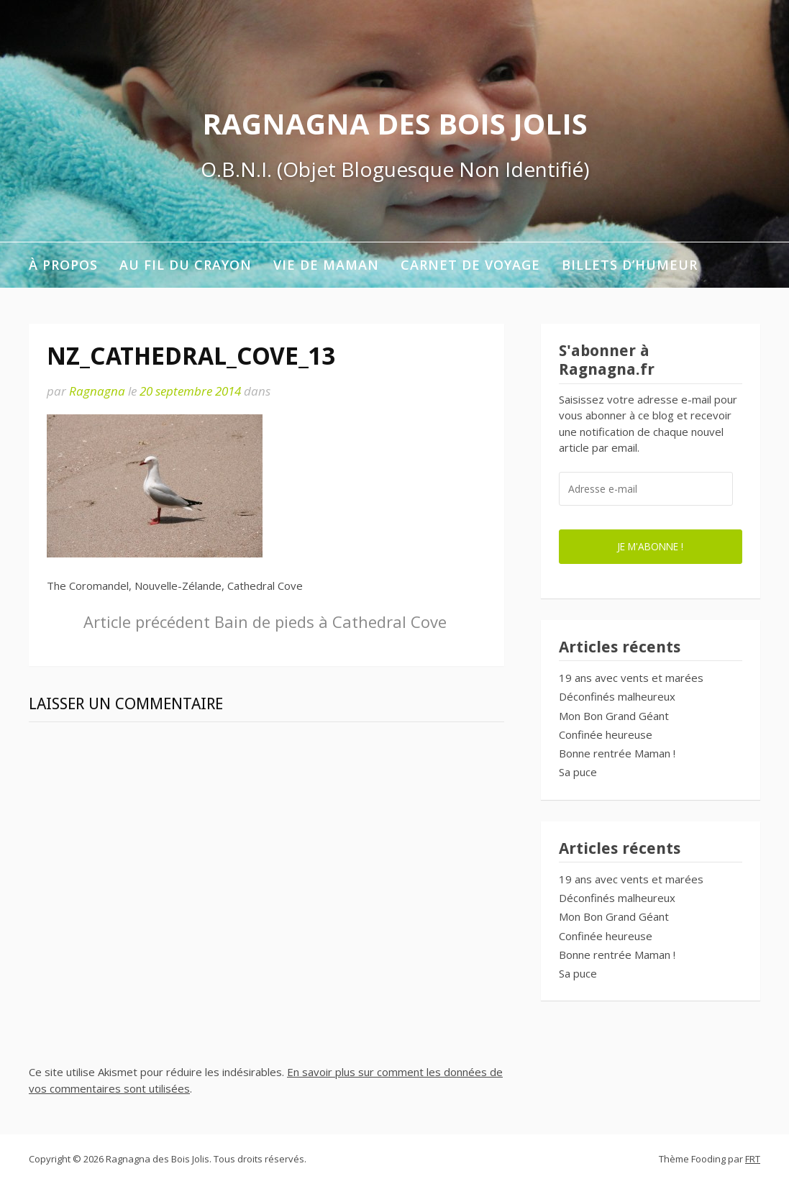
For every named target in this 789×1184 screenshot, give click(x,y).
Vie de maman (326, 264)
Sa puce (578, 772)
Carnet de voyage (470, 264)
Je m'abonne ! (650, 546)
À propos (63, 264)
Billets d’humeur (630, 264)
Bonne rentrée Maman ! (617, 753)
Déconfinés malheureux (617, 696)
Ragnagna (97, 391)
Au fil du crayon (185, 264)
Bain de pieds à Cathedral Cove (265, 621)
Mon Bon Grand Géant (614, 716)
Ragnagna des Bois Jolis (395, 123)
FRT (752, 1158)
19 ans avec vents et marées (631, 677)
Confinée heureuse (605, 734)
